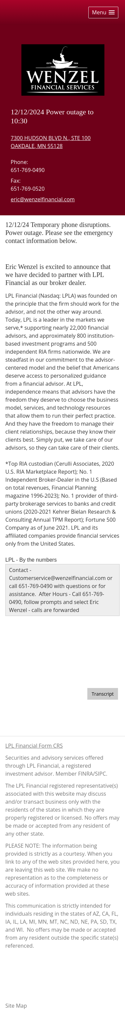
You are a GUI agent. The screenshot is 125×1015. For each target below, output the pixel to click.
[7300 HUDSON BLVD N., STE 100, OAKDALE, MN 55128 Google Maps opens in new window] (51, 142)
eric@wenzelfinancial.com (43, 199)
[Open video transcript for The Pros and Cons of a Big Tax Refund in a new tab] (102, 694)
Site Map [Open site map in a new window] (16, 1005)
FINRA (85, 773)
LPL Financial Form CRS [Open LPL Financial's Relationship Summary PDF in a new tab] (34, 745)
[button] (103, 12)
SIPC (100, 773)
